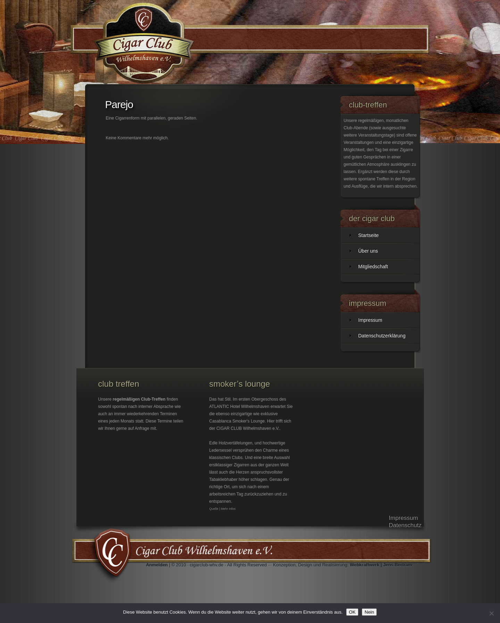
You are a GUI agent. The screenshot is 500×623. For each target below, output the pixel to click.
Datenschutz (405, 525)
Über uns (368, 251)
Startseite (368, 235)
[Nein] (491, 613)
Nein (369, 612)
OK (352, 612)
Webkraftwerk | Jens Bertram (381, 564)
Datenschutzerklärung (382, 335)
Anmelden (157, 564)
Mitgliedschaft (373, 266)
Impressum (370, 320)
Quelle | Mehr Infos (222, 508)
